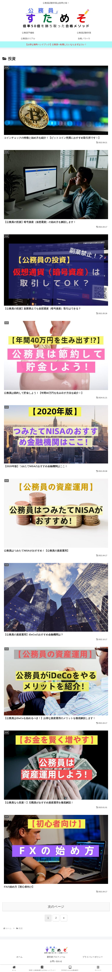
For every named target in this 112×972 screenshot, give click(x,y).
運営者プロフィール (56, 958)
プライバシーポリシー (92, 958)
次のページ (56, 908)
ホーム (19, 958)
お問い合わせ (56, 963)
